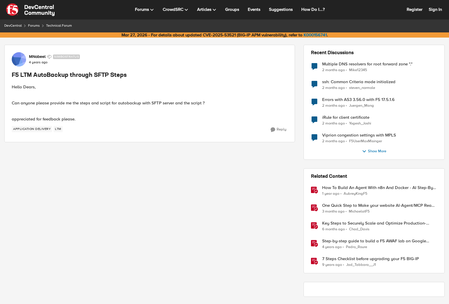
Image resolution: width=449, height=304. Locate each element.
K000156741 (315, 35)
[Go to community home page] (30, 10)
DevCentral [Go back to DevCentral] (13, 26)
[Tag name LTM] (58, 129)
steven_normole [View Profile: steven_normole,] (362, 88)
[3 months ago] (333, 211)
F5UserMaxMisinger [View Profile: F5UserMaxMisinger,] (365, 141)
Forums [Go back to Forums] (34, 26)
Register (414, 9)
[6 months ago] (333, 229)
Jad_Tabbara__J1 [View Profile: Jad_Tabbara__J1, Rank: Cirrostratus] (361, 265)
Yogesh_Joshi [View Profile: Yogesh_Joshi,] (360, 123)
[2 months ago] (333, 70)
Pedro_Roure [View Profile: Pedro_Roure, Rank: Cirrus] (356, 247)
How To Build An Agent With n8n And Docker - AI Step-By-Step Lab (378, 187)
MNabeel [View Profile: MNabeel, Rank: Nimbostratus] (37, 56)
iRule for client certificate (345, 117)
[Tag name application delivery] (32, 129)
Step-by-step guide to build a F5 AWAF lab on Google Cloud (374, 241)
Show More (374, 151)
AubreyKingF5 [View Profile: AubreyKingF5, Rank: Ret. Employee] (355, 194)
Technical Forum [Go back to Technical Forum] (59, 26)
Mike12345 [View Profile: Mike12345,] (358, 70)
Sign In (435, 9)
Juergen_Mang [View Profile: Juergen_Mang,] (361, 106)
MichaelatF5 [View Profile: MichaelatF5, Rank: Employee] (359, 211)
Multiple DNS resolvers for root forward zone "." (367, 64)
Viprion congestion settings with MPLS (359, 135)
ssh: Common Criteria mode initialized (358, 81)
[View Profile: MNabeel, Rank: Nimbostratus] (19, 59)
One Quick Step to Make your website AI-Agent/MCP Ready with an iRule (379, 205)
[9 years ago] (332, 265)
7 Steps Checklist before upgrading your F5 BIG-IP (370, 258)
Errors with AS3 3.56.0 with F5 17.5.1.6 (358, 99)
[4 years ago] (332, 247)
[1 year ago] (330, 194)
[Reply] (278, 129)
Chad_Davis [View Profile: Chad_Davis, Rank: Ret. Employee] (359, 229)
